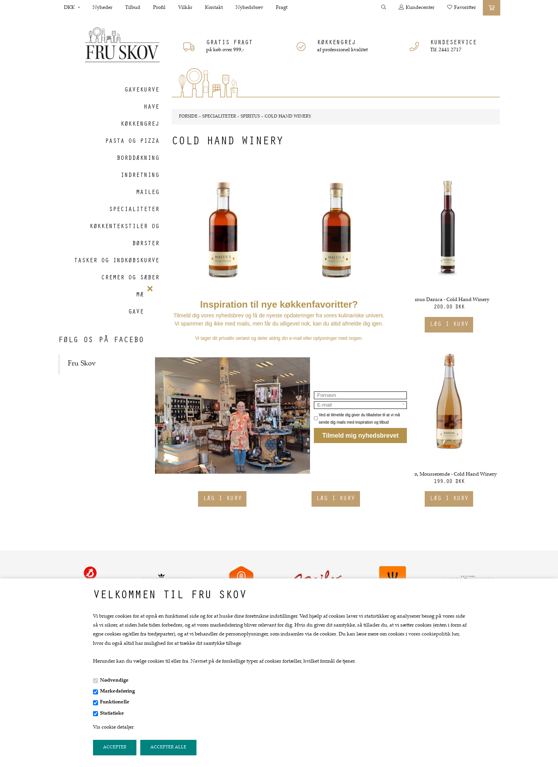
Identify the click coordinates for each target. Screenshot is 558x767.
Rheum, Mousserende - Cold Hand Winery (449, 474)
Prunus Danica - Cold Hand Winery (448, 300)
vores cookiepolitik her (433, 634)
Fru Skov (82, 363)
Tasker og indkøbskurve (116, 261)
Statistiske (112, 713)
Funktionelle (114, 702)
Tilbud (132, 7)
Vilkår (185, 7)
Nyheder (102, 7)
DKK (72, 7)
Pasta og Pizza (132, 142)
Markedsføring (117, 691)
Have (151, 107)
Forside (188, 116)
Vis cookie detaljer (113, 727)
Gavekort (143, 312)
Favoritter (461, 7)
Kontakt (214, 7)
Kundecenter (416, 7)
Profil (159, 7)
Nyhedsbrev (249, 7)
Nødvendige (114, 680)
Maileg (147, 193)
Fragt (282, 7)
